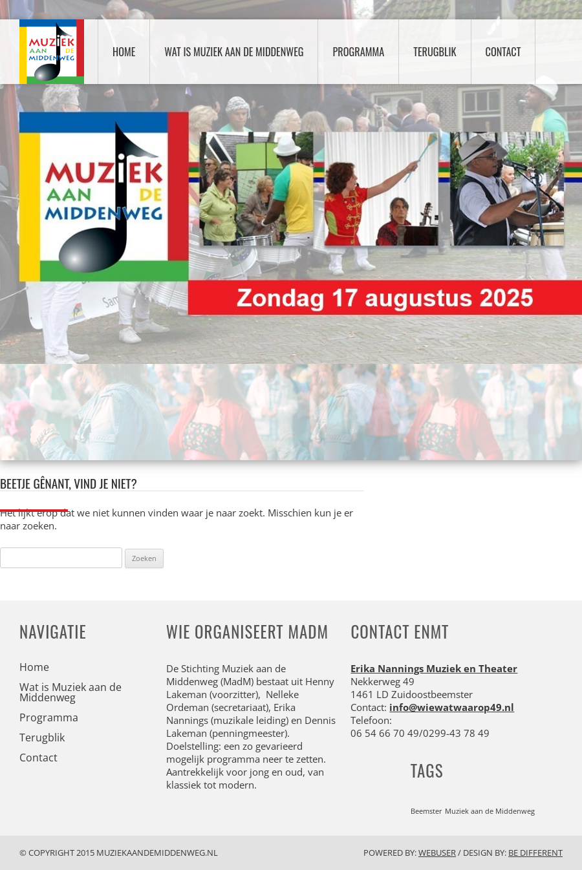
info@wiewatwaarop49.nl (451, 707)
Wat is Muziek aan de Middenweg (233, 51)
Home (124, 51)
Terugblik (434, 51)
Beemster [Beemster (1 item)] (426, 811)
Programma (358, 51)
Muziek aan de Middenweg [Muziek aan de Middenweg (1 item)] (490, 811)
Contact (503, 51)
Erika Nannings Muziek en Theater (433, 668)
